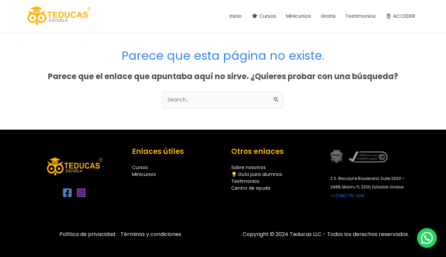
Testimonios (245, 181)
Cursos (140, 167)
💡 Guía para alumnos (256, 174)
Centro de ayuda (250, 188)
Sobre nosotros (248, 167)
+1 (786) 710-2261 (347, 196)
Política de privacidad (87, 234)
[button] (427, 238)
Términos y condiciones (151, 234)
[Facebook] (67, 193)
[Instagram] (81, 193)
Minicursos (144, 174)
